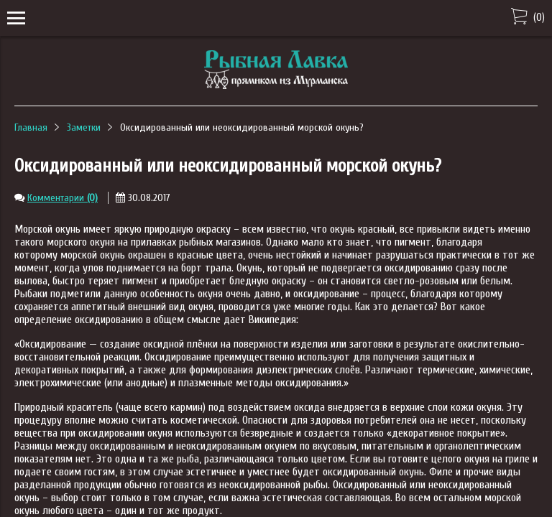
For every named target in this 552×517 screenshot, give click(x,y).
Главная (30, 127)
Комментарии (62, 198)
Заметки (84, 127)
